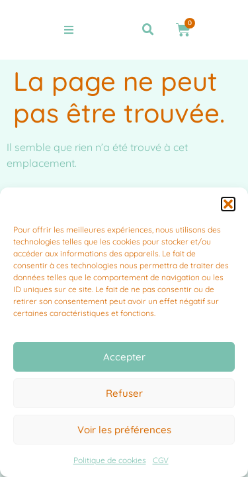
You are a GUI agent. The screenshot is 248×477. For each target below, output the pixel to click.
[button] (228, 204)
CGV (161, 460)
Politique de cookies (109, 460)
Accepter (124, 356)
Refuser (124, 393)
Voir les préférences (124, 429)
